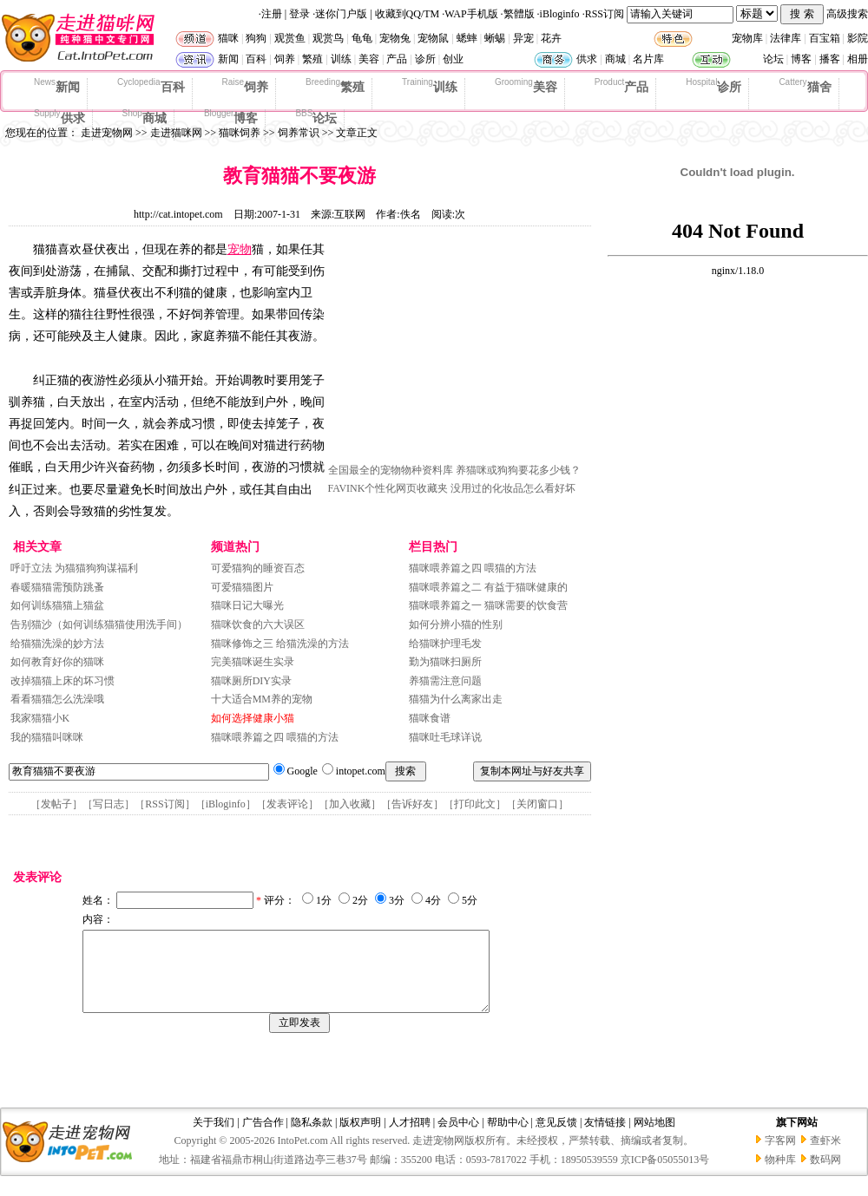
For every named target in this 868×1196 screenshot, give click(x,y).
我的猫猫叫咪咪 (46, 737)
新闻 (228, 59)
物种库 (780, 1175)
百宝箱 (824, 38)
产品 (396, 59)
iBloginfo (560, 14)
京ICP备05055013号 (665, 1175)
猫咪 (228, 38)
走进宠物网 (107, 133)
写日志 (108, 804)
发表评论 (287, 804)
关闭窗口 (537, 804)
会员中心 (458, 1138)
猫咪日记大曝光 (247, 605)
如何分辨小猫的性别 (456, 624)
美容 (368, 59)
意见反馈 (556, 1138)
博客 (801, 59)
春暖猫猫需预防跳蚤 (57, 587)
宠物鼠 (433, 38)
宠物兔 (395, 38)
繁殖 (312, 59)
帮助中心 (508, 1138)
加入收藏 (350, 804)
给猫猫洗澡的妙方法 (57, 643)
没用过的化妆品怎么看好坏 (512, 488)
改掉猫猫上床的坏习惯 (62, 681)
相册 (857, 59)
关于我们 (213, 1138)
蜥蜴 (494, 38)
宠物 (239, 249)
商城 (615, 59)
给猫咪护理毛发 (445, 643)
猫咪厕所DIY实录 (251, 681)
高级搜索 (847, 14)
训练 (341, 59)
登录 (299, 14)
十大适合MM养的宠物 (261, 699)
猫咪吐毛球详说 (445, 737)
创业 (453, 59)
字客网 (780, 1156)
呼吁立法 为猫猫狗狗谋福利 (74, 568)
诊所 (425, 59)
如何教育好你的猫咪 (57, 662)
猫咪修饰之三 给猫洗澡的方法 (280, 643)
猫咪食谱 (429, 718)
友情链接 (605, 1138)
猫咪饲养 (239, 133)
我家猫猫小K (40, 718)
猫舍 (805, 86)
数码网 (825, 1175)
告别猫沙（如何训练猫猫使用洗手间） (98, 624)
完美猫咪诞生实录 (252, 662)
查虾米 (825, 1156)
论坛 (773, 59)
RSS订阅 (604, 14)
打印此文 (475, 804)
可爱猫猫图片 (242, 587)
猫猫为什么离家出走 (456, 699)
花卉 (551, 38)
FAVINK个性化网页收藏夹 (388, 488)
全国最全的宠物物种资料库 (390, 470)
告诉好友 (412, 804)
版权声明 (360, 1138)
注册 (271, 14)
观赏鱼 (290, 38)
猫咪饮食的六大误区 (258, 624)
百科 (256, 59)
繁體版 (519, 14)
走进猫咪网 (176, 133)
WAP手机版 (470, 14)
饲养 (284, 59)
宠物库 (747, 38)
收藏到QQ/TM (407, 14)
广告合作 (263, 1138)
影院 (857, 38)
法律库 (785, 38)
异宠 (523, 38)
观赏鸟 (328, 38)
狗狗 (256, 38)
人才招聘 (410, 1138)
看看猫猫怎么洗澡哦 (57, 699)
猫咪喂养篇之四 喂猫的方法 (275, 737)
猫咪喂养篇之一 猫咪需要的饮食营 (488, 605)
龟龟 (362, 38)
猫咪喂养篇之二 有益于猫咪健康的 (488, 587)
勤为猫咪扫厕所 (445, 662)
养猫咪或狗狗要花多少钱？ (518, 470)
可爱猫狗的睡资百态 (258, 568)
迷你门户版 (341, 14)
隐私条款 (311, 1138)
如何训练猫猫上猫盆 (57, 605)
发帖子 (56, 804)
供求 (586, 59)
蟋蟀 (467, 38)
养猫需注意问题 (445, 681)
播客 (829, 59)
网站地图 (654, 1138)
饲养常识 (298, 133)
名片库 (648, 59)
